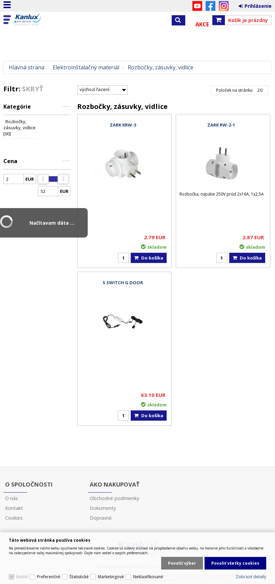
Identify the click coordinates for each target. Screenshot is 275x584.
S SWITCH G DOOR (123, 282)
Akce (202, 24)
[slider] (43, 179)
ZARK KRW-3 (123, 125)
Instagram (224, 6)
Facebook (210, 6)
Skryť (32, 88)
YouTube (197, 6)
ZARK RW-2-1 (221, 125)
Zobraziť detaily (251, 577)
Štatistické (79, 577)
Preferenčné (48, 577)
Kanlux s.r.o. (34, 20)
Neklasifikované (148, 577)
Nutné (22, 577)
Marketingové (111, 577)
